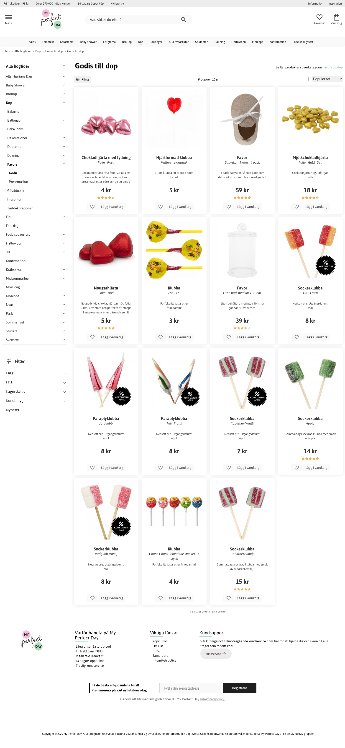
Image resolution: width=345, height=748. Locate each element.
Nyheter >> (117, 3)
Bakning (220, 42)
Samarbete (160, 656)
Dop (140, 42)
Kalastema (67, 42)
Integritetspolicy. (212, 699)
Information (315, 3)
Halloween (238, 42)
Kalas (32, 42)
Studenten (201, 42)
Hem (7, 51)
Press (156, 651)
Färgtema (109, 42)
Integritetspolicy (164, 660)
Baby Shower (88, 42)
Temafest (48, 42)
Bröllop (127, 42)
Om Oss (158, 646)
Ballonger (156, 42)
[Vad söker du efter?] (138, 19)
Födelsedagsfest (302, 42)
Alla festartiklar (179, 42)
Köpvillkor (160, 641)
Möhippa (257, 42)
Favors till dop (333, 67)
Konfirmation (278, 42)
